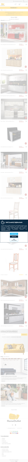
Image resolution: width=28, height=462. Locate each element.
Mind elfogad (14, 233)
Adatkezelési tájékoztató (5, 230)
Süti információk (14, 240)
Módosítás (14, 236)
